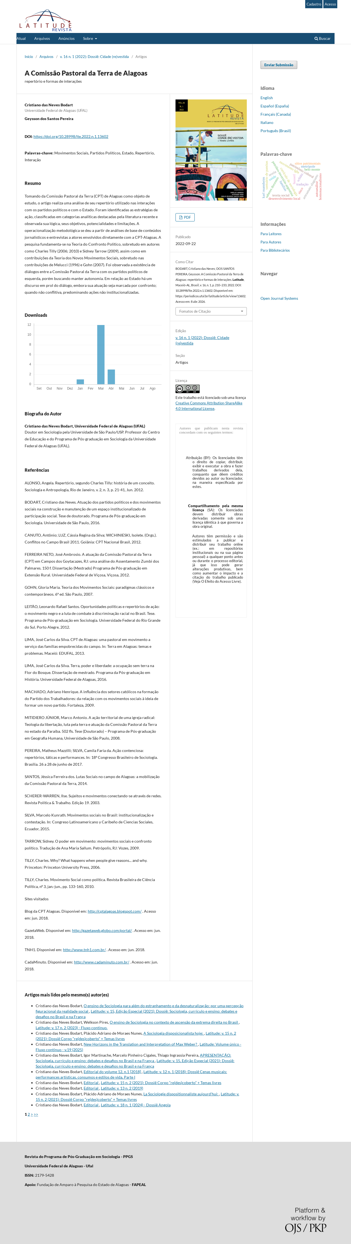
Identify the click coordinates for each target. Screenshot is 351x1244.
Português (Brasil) (276, 130)
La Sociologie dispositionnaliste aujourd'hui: (181, 1094)
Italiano (267, 122)
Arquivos (42, 38)
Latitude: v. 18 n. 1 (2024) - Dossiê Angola (136, 1105)
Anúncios (66, 38)
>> (36, 1114)
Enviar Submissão (278, 65)
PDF (187, 217)
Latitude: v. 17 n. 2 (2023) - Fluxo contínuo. (71, 1027)
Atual (21, 38)
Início (29, 56)
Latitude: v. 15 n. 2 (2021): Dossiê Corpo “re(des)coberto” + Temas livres (161, 1082)
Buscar (323, 38)
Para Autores (271, 242)
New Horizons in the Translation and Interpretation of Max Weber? (141, 1044)
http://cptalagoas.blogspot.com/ (114, 911)
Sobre (88, 38)
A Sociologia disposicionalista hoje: (173, 1033)
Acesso (330, 4)
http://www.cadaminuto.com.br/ (101, 962)
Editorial (91, 1082)
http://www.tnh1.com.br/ (84, 949)
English (267, 97)
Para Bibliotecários (275, 250)
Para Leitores (271, 234)
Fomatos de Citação (195, 311)
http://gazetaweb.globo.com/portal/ (102, 930)
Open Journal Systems (279, 298)
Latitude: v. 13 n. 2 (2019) (122, 1088)
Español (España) (275, 106)
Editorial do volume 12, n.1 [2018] (113, 1071)
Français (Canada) (276, 114)
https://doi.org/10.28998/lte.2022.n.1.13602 (70, 136)
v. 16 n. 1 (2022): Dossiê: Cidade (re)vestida (94, 56)
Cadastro (314, 4)
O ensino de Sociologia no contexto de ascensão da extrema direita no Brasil (174, 1022)
